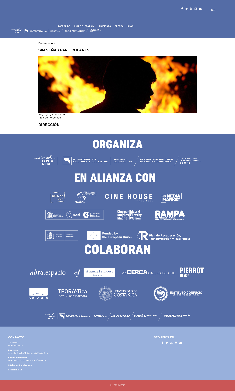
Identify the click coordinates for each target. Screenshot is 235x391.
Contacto (200, 9)
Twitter (186, 9)
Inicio (33, 18)
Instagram (196, 9)
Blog (130, 26)
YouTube (191, 9)
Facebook (182, 9)
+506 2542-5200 (16, 345)
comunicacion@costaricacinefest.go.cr (27, 360)
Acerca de (64, 26)
